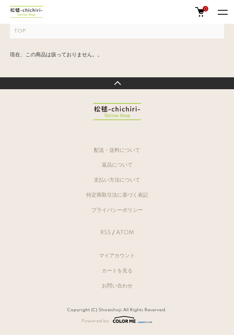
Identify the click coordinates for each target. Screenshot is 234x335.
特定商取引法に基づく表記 (117, 195)
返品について (117, 165)
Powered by (117, 319)
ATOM (125, 232)
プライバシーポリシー (117, 210)
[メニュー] (222, 12)
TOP (20, 31)
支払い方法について (117, 180)
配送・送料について (117, 150)
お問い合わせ (117, 286)
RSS (105, 232)
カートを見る (117, 271)
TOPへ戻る (117, 83)
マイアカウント (117, 255)
